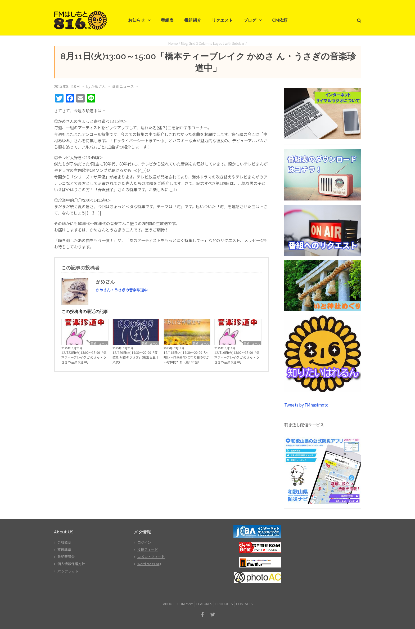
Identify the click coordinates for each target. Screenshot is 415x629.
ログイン (144, 542)
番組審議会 (66, 556)
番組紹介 (192, 20)
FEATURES (204, 603)
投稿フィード (147, 549)
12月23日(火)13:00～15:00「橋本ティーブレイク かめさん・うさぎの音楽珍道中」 (83, 357)
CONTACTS (244, 603)
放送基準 (64, 549)
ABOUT (168, 603)
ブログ (249, 20)
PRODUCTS (224, 603)
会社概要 (64, 542)
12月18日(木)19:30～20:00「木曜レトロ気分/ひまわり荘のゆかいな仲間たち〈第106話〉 (186, 357)
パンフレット (67, 571)
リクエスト (222, 20)
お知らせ (136, 20)
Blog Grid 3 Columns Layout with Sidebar (213, 43)
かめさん (98, 86)
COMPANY (185, 603)
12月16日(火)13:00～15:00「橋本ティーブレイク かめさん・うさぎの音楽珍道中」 (236, 357)
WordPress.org (149, 563)
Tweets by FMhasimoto (306, 405)
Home (173, 43)
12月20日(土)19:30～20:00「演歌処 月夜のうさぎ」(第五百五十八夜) (135, 357)
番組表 (167, 20)
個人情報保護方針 (71, 563)
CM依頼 (279, 20)
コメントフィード (151, 556)
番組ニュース (123, 86)
